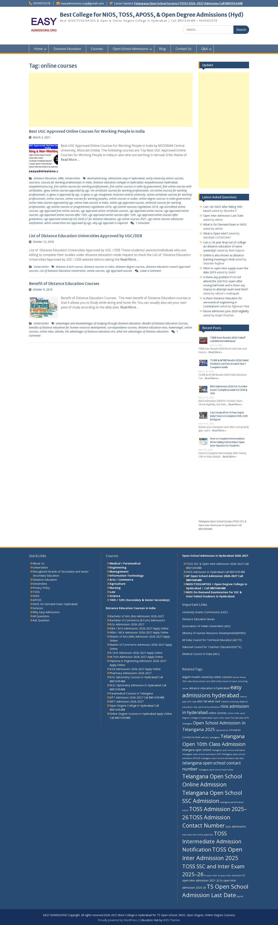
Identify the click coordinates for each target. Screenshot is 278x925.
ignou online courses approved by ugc (66, 190)
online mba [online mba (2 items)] (233, 713)
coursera (34, 182)
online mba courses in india (91, 202)
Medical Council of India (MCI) (201, 654)
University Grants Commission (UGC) (205, 612)
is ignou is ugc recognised (96, 194)
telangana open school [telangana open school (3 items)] (196, 750)
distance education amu (152, 327)
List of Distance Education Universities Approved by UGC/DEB (85, 235)
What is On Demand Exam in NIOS (225, 224)
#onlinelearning (97, 178)
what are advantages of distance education (143, 331)
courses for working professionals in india (66, 182)
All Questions (41, 616)
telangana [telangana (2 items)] (215, 737)
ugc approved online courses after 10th (63, 215)
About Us (38, 563)
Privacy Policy (41, 588)
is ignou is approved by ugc (63, 194)
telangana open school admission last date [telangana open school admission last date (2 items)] (222, 758)
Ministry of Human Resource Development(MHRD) (214, 633)
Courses (97, 49)
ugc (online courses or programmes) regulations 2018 (79, 207)
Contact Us (184, 49)
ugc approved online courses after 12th (112, 215)
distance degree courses (130, 266)
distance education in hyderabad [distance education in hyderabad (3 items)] (209, 688)
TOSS (36, 592)
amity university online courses (164, 178)
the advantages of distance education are (90, 331)
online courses (55, 198)
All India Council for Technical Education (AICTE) (212, 640)
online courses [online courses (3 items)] (217, 713)
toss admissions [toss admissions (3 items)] (235, 826)
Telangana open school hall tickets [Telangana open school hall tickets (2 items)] (215, 769)
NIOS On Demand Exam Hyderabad (55, 604)
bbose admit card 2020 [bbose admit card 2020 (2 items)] (204, 681)
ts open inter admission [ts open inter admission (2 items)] (230, 875)
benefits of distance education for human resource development (67, 327)
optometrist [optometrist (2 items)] (222, 730)
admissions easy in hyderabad (126, 178)
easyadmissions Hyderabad (161, 182)
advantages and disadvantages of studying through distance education (98, 323)
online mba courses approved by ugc (51, 202)
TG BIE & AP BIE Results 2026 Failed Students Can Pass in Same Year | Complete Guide (229, 364)
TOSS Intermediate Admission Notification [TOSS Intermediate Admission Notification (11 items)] (212, 841)
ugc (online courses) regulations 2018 (135, 207)
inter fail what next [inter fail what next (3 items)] (208, 701)
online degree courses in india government (165, 198)
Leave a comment (150, 271)
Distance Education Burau (198, 619)
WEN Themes (171, 920)
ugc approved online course (146, 211)
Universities (40, 584)
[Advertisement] (111, 100)
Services (38, 608)
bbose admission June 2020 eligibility (226, 311)
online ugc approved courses (127, 202)
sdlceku (59, 331)
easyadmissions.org (41, 186)
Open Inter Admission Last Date (223, 215)
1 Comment (142, 223)
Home (38, 49)
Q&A (204, 49)
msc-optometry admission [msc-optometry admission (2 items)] (206, 707)
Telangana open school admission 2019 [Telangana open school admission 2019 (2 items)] (201, 754)
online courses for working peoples (86, 198)
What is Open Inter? (215, 233)
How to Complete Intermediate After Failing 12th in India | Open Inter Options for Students (227, 442)
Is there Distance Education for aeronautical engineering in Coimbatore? (222, 302)
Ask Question (41, 620)
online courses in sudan (123, 198)
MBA (61, 178)
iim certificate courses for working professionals (119, 190)
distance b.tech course (69, 266)
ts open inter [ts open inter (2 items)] (210, 875)
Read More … (70, 159)
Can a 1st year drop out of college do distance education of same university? (224, 246)
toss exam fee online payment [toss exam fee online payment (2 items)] (197, 834)
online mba (46, 331)
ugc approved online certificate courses (104, 211)
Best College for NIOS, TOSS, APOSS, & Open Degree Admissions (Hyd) (151, 14)
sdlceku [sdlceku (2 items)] (205, 737)
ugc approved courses (119, 271)
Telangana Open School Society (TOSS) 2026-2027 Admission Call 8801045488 (188, 3)
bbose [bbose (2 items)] (236, 677)
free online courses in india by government (135, 186)
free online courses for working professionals (81, 186)
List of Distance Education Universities (63, 271)
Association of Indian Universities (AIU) (206, 626)
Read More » (215, 352)
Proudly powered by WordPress (117, 920)
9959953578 (41, 3)
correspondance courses (122, 327)
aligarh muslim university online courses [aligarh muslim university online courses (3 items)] (207, 677)
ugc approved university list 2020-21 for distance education (80, 219)
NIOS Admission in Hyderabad (205, 572)
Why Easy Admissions (46, 612)
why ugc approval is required (110, 223)
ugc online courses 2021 (131, 219)
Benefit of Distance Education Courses (64, 283)
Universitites (72, 178)
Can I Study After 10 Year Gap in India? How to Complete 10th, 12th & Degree (229, 416)
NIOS (36, 596)
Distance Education (67, 49)
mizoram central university (129, 194)
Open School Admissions (130, 49)
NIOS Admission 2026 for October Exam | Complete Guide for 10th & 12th (228, 390)
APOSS (37, 600)
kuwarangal (176, 327)
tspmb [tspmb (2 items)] (240, 896)
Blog (162, 49)
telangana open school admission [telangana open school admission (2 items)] (228, 750)
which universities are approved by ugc (67, 223)
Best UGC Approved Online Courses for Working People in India (87, 131)
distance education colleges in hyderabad (118, 182)
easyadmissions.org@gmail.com (82, 3)
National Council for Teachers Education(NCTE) (212, 647)
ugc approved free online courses (59, 211)
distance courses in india (99, 266)
